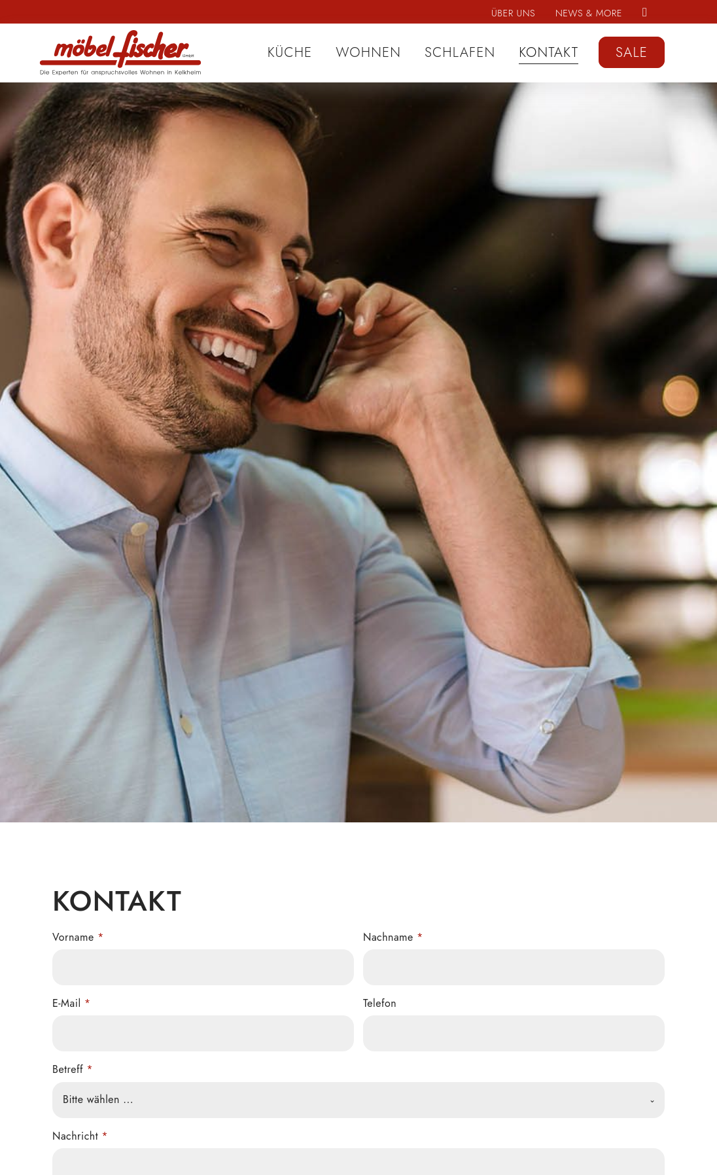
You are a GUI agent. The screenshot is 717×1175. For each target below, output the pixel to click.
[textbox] (349, 1099)
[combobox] (358, 1100)
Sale (632, 52)
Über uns (513, 13)
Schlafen (460, 52)
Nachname (393, 937)
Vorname (78, 937)
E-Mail (71, 1003)
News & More (588, 13)
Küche (290, 52)
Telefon (379, 1003)
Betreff (72, 1069)
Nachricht (80, 1136)
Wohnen (368, 52)
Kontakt (548, 52)
